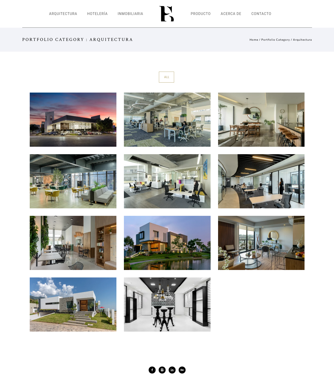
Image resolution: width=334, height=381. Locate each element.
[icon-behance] (182, 370)
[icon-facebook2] (153, 370)
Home (254, 39)
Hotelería (97, 14)
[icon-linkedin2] (173, 370)
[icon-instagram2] (163, 370)
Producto (201, 14)
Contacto (261, 14)
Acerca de (231, 14)
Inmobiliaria (130, 14)
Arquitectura (63, 14)
